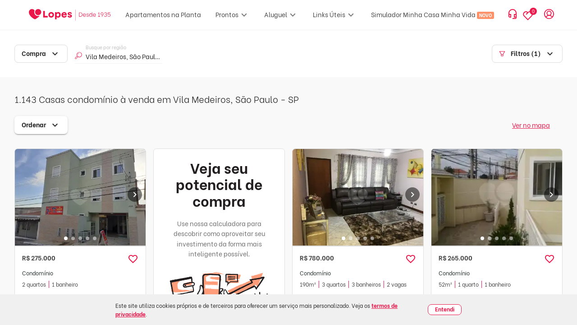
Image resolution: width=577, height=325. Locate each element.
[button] (133, 259)
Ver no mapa (531, 125)
